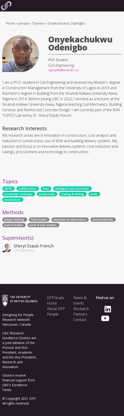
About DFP (56, 308)
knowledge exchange (18, 194)
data (46, 189)
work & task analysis (43, 225)
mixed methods (103, 220)
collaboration (27, 189)
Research (81, 308)
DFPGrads (55, 297)
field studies (39, 220)
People (52, 314)
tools (94, 194)
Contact (79, 319)
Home (10, 23)
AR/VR (8, 189)
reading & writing (72, 194)
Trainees (38, 23)
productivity (47, 194)
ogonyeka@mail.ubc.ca (63, 70)
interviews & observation (69, 220)
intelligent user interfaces (72, 189)
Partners (80, 314)
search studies (13, 225)
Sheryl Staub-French (34, 246)
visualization (12, 200)
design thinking (14, 220)
